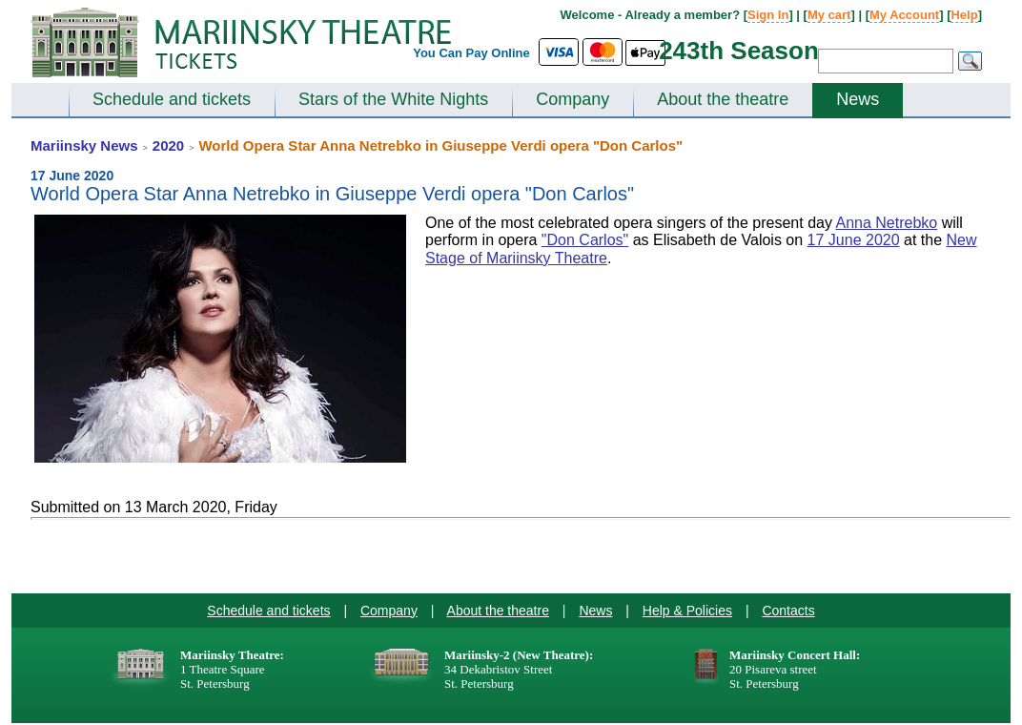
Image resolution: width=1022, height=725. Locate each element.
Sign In (767, 15)
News (857, 99)
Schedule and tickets (171, 99)
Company (572, 99)
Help (963, 15)
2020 (168, 145)
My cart (829, 15)
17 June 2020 (853, 240)
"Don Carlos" (585, 240)
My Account (904, 15)
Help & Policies (687, 610)
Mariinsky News (84, 145)
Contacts (788, 610)
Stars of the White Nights (393, 99)
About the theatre (722, 99)
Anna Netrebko (886, 223)
